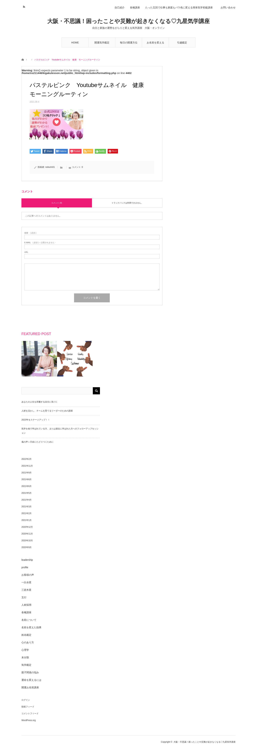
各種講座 (135, 7)
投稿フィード (27, 706)
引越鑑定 (182, 42)
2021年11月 (27, 466)
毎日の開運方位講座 (128, 44)
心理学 (25, 649)
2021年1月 (26, 520)
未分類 (25, 657)
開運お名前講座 (30, 687)
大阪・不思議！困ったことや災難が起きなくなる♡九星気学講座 (128, 21)
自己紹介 (120, 7)
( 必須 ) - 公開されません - (40, 243)
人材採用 (26, 604)
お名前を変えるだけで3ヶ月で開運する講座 (155, 44)
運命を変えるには (31, 679)
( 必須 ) (30, 233)
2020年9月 (26, 547)
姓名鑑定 (26, 634)
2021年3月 (26, 506)
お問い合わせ (228, 7)
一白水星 (26, 582)
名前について (28, 619)
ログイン (25, 700)
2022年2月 (26, 459)
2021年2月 (26, 513)
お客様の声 (27, 574)
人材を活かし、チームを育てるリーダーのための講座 (47, 411)
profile (24, 567)
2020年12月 (27, 527)
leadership (27, 559)
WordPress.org (28, 720)
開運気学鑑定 (101, 42)
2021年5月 (26, 493)
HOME (75, 42)
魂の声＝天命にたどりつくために (37, 442)
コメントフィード (30, 713)
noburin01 (50, 167)
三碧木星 (26, 589)
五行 (23, 597)
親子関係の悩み (30, 672)
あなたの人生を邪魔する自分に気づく (39, 402)
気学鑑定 (26, 664)
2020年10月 (27, 540)
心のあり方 (27, 642)
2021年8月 (26, 479)
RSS (23, 6)
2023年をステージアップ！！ (35, 419)
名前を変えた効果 (31, 627)
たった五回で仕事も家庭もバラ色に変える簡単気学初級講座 (180, 7)
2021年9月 (26, 472)
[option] (39, 359)
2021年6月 (26, 486)
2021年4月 (26, 500)
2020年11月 (27, 533)
